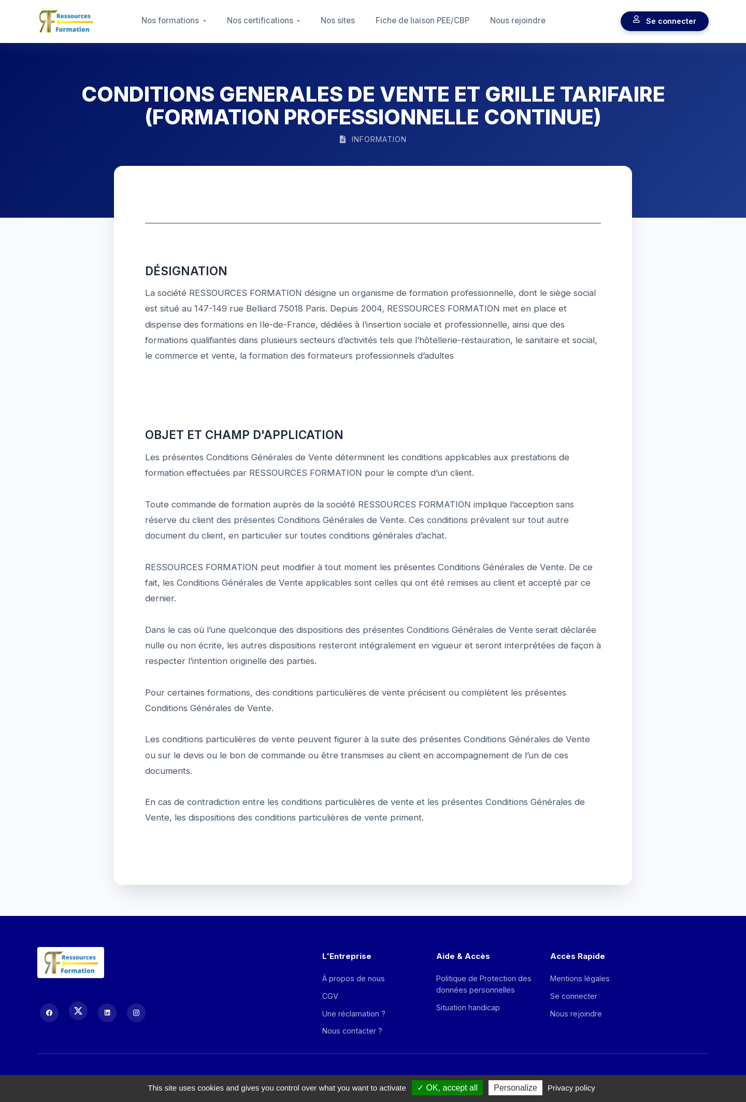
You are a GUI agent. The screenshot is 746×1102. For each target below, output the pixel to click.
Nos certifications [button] (261, 20)
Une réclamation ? (353, 1013)
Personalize (515, 1087)
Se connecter (664, 21)
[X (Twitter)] (78, 1010)
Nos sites (338, 20)
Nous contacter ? (352, 1030)
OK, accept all (447, 1087)
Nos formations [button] (171, 20)
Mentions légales (580, 978)
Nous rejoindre (518, 20)
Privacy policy (571, 1087)
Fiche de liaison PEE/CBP (422, 20)
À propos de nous (353, 978)
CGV (330, 996)
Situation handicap (468, 1007)
